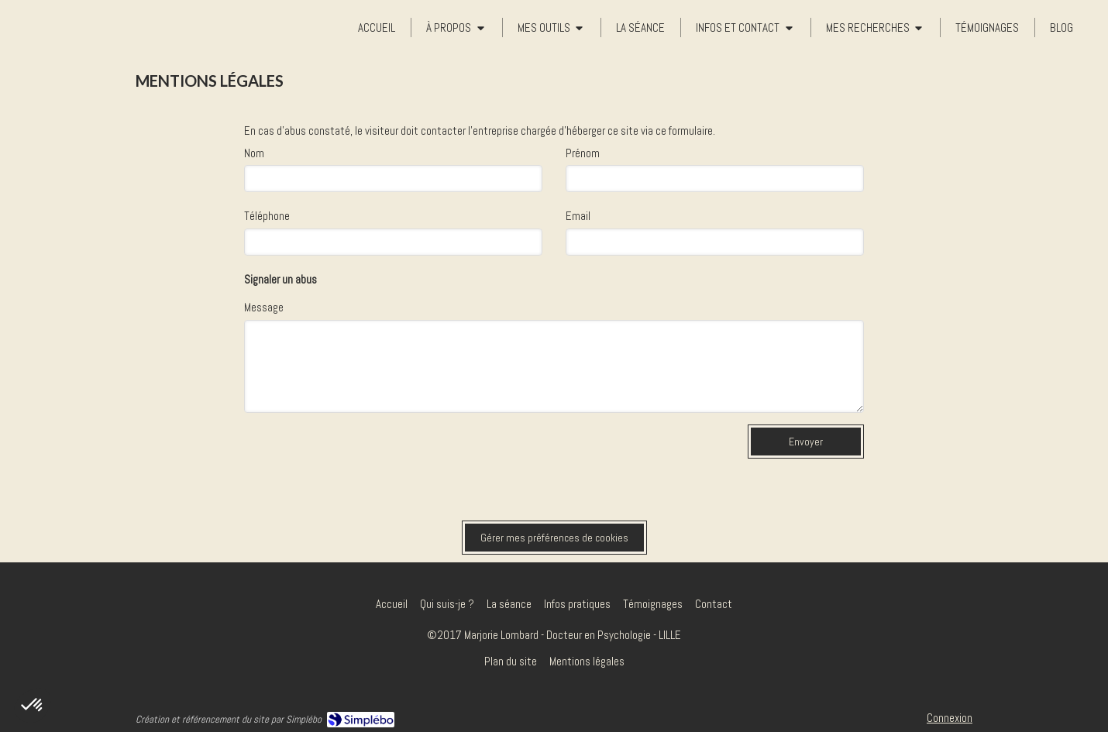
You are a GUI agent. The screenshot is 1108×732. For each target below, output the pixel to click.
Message (264, 307)
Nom (254, 153)
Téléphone (267, 215)
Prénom (583, 153)
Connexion (949, 717)
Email (578, 215)
